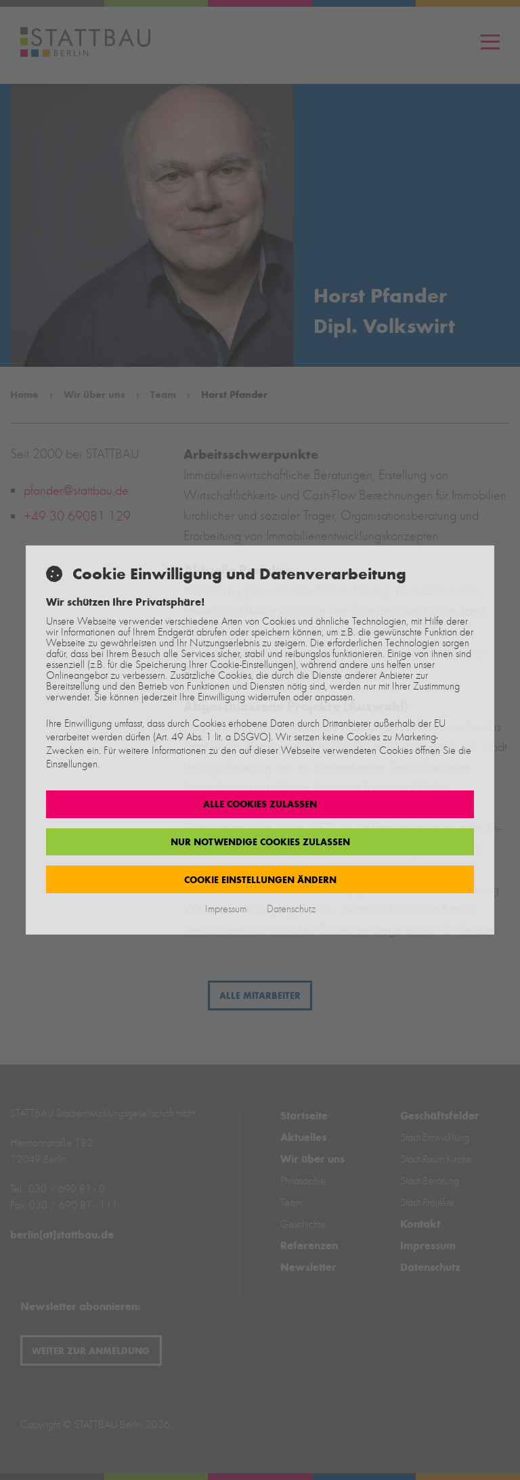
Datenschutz (291, 909)
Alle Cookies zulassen (260, 804)
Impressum (225, 909)
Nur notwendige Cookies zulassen (260, 842)
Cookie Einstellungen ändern (260, 880)
